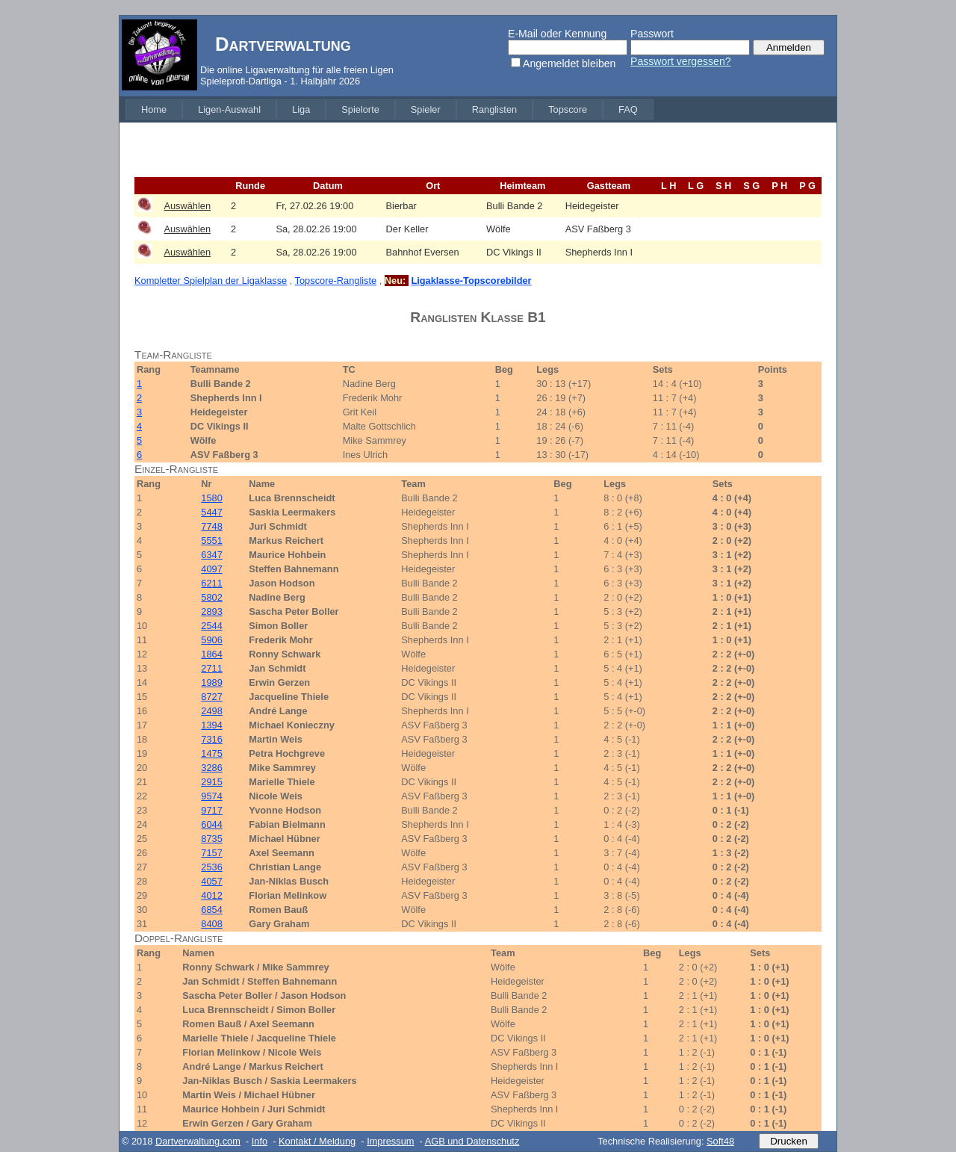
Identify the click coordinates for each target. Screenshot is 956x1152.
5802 (211, 597)
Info (259, 1141)
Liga (301, 109)
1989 (211, 682)
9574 (211, 796)
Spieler (426, 109)
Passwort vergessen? (680, 61)
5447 (211, 512)
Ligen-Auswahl (229, 109)
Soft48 (720, 1141)
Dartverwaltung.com (197, 1141)
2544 (211, 625)
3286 (211, 767)
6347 (211, 554)
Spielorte (360, 109)
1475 (211, 753)
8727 (211, 696)
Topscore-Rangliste (336, 280)
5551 (211, 540)
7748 (211, 526)
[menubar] (389, 109)
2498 (211, 710)
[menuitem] (153, 109)
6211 (211, 583)
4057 (211, 881)
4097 (211, 569)
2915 (211, 781)
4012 (211, 895)
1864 (211, 654)
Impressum (390, 1141)
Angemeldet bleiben (569, 63)
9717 (211, 810)
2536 (211, 867)
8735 (211, 838)
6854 (211, 909)
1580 (211, 498)
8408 (211, 923)
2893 (211, 611)
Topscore (567, 109)
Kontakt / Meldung (317, 1141)
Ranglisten (494, 109)
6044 (211, 824)
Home (154, 109)
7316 (211, 739)
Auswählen (187, 205)
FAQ (628, 109)
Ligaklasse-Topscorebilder (471, 280)
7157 (211, 852)
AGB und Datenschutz (472, 1141)
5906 (211, 639)
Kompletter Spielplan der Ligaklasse (210, 280)
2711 (211, 668)
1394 (211, 725)
